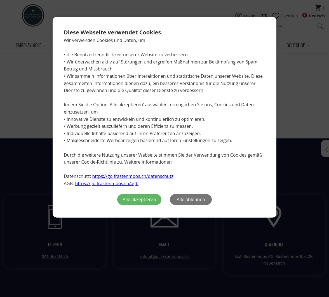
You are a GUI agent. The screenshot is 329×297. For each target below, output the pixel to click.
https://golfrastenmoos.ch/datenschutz (132, 176)
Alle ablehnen (191, 199)
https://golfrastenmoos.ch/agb (106, 183)
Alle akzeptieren (139, 199)
